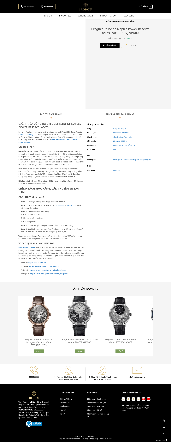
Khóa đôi (116, 170)
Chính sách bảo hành (95, 406)
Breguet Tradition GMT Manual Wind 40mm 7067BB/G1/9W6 (80, 341)
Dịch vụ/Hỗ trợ (66, 399)
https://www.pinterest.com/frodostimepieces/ (47, 270)
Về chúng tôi (65, 403)
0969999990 (27, 6)
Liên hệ (63, 410)
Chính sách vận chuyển (96, 403)
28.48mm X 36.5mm (120, 141)
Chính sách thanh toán (96, 399)
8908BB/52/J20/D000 (121, 133)
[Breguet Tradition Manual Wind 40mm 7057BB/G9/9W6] (120, 316)
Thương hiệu (65, 16)
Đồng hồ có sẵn (85, 16)
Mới (114, 149)
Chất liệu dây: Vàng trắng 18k (124, 145)
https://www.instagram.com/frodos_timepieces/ (49, 274)
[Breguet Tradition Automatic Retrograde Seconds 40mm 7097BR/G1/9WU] (39, 316)
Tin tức (62, 414)
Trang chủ (47, 16)
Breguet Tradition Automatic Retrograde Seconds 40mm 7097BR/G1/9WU (39, 342)
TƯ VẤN (131, 45)
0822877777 (47, 6)
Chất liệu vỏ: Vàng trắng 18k (140, 160)
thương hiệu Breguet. (27, 134)
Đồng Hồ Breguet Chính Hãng (120, 21)
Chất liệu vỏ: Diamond (121, 160)
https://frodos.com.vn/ (37, 262)
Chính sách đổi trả (94, 410)
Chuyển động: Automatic (122, 137)
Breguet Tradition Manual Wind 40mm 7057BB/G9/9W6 (120, 341)
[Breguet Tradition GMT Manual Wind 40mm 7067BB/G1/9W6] (79, 316)
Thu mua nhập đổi (107, 16)
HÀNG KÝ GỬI (109, 45)
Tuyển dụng (128, 16)
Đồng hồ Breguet (119, 129)
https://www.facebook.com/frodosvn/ (44, 266)
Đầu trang (161, 440)
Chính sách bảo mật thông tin (98, 415)
